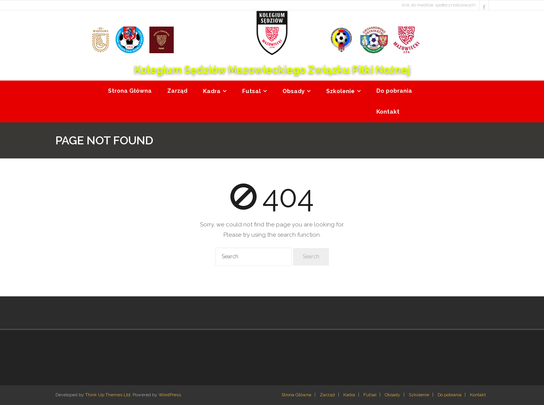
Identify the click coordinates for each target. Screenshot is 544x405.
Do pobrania (450, 394)
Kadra (349, 394)
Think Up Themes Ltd (107, 394)
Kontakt (478, 394)
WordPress (170, 394)
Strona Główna (296, 394)
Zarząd (327, 394)
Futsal (369, 394)
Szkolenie (419, 394)
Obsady (392, 394)
